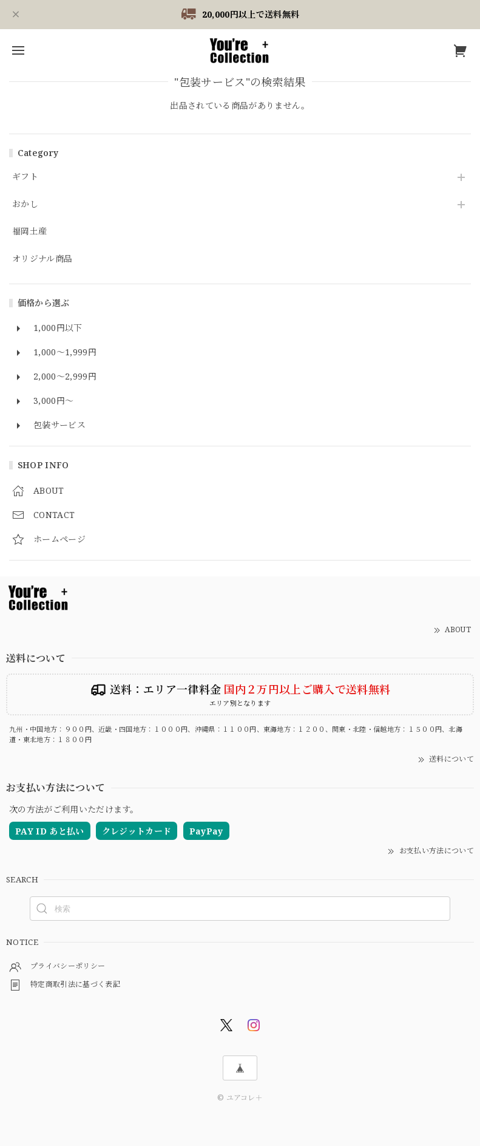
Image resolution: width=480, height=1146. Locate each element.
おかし (25, 204)
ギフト (25, 177)
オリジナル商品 (42, 259)
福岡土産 (29, 232)
